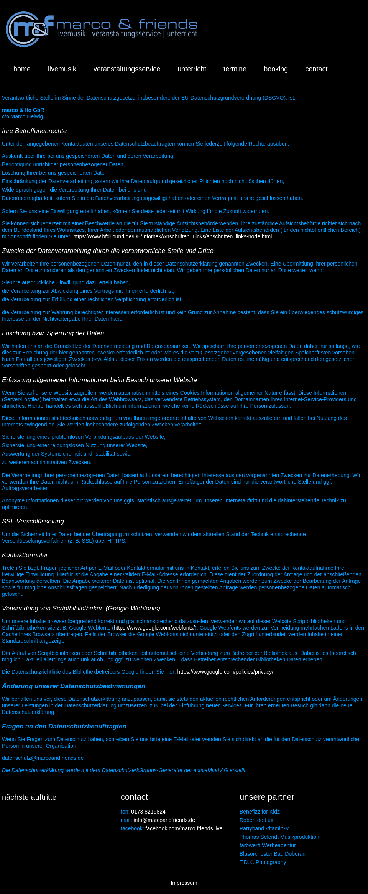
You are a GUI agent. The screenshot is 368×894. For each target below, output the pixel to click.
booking (276, 69)
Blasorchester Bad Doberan (273, 854)
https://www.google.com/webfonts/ (154, 628)
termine (234, 69)
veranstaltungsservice (127, 69)
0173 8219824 (148, 812)
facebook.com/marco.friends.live (184, 828)
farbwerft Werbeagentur (268, 845)
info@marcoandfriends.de (164, 820)
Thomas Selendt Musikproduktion (279, 837)
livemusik (62, 69)
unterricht (191, 69)
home (22, 69)
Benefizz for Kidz (260, 812)
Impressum (184, 883)
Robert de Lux (256, 820)
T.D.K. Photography (263, 862)
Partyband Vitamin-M (264, 828)
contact (316, 69)
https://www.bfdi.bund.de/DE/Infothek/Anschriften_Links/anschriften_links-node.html (172, 236)
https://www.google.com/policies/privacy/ (225, 672)
